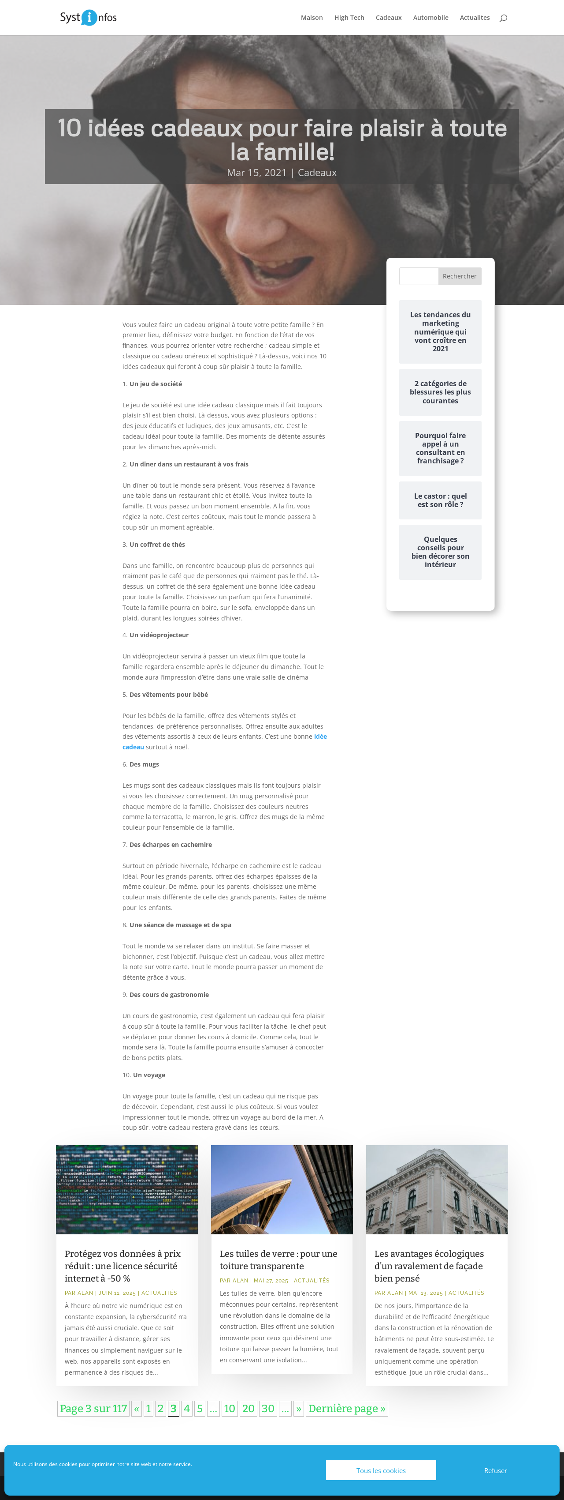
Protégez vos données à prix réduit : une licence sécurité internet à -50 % (123, 1266)
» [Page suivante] (298, 1408)
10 (229, 1408)
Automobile (431, 18)
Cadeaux (389, 18)
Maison (312, 18)
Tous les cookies (381, 1470)
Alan (85, 1293)
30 (268, 1408)
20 (248, 1408)
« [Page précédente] (136, 1408)
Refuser (495, 1470)
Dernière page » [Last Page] (347, 1408)
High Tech (349, 18)
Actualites (475, 18)
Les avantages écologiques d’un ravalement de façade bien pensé (429, 1266)
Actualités (159, 1293)
